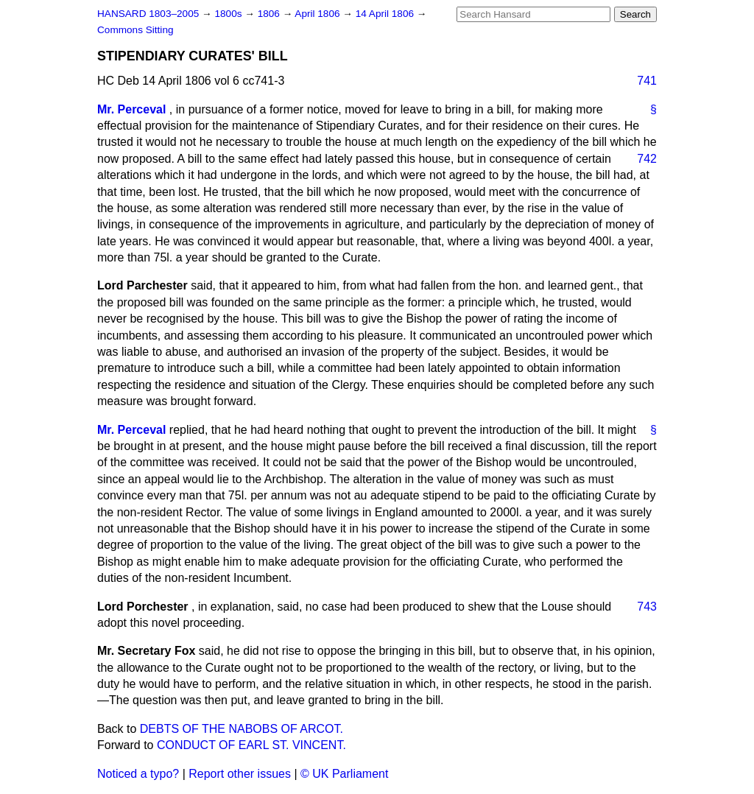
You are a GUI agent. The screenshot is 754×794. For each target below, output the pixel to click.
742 (647, 158)
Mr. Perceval (131, 109)
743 (647, 606)
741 (647, 80)
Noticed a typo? (138, 773)
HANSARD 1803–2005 (148, 13)
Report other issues (239, 773)
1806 (270, 13)
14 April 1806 (386, 13)
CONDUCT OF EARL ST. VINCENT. (251, 745)
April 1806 (318, 13)
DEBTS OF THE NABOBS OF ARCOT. (241, 729)
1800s (229, 13)
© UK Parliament (344, 773)
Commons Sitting (135, 29)
